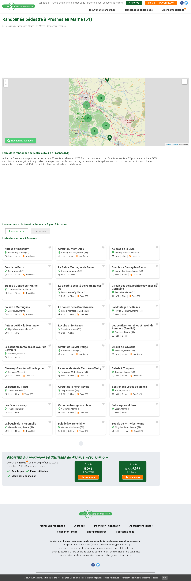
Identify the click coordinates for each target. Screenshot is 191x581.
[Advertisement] (95, 53)
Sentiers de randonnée (16, 26)
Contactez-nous (125, 531)
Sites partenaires (96, 531)
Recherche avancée (22, 140)
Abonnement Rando (173, 9)
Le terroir (40, 231)
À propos (134, 3)
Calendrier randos (67, 531)
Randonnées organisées (139, 9)
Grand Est (33, 26)
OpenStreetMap (173, 144)
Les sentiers (16, 231)
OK (164, 577)
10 (88, 118)
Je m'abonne (88, 477)
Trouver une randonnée (102, 9)
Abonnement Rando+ (141, 525)
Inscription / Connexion (107, 525)
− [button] (6, 85)
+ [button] (6, 81)
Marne (42, 26)
